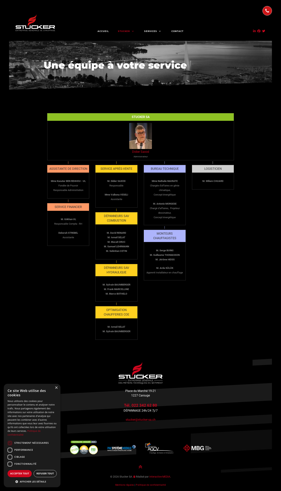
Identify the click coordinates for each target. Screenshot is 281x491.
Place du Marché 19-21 (140, 391)
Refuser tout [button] (45, 473)
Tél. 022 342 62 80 (140, 405)
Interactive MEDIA (159, 476)
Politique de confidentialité (151, 485)
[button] (32, 481)
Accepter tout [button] (19, 473)
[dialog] (32, 435)
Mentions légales (124, 485)
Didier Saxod (140, 152)
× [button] (56, 387)
